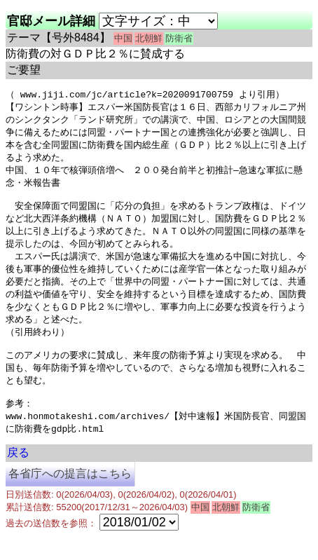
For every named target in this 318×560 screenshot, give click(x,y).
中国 (123, 38)
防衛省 (179, 38)
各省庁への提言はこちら (70, 497)
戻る (18, 476)
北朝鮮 (149, 38)
